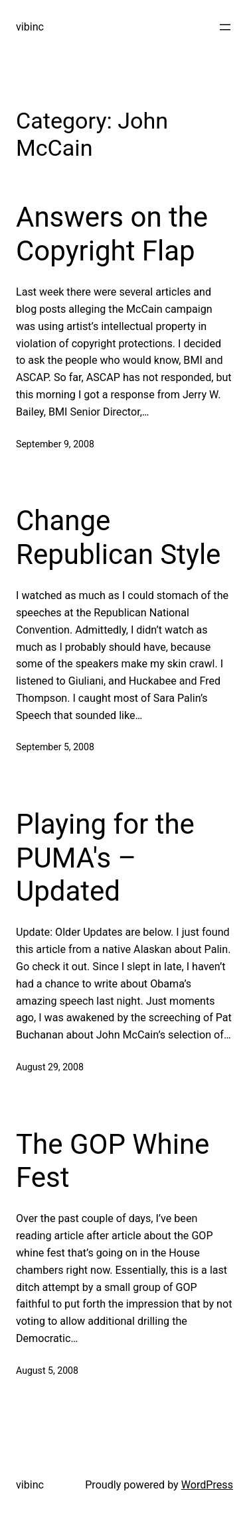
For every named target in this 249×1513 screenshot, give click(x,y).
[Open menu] (225, 27)
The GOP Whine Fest (112, 1161)
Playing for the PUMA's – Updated (105, 857)
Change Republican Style (118, 537)
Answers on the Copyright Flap (112, 233)
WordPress (207, 1485)
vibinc (30, 27)
